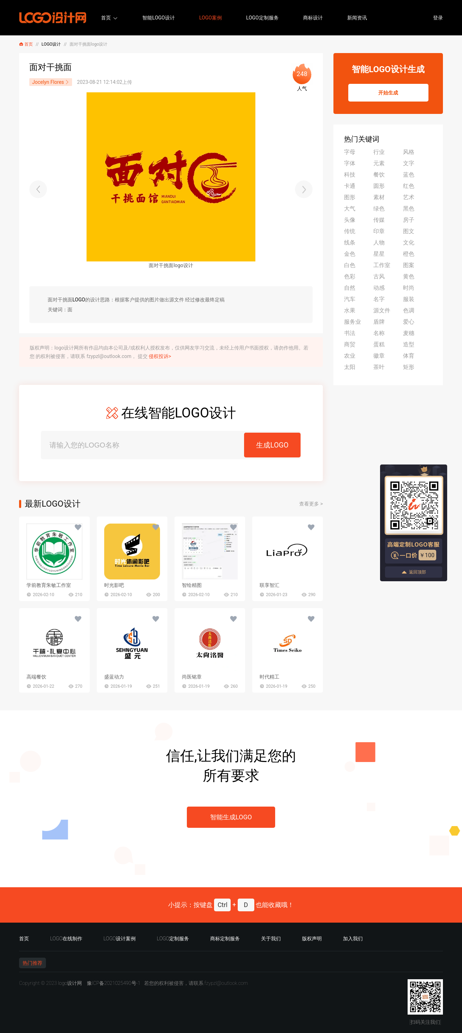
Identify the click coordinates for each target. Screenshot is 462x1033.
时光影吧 (114, 585)
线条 (349, 242)
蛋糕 (379, 344)
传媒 (379, 220)
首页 (106, 18)
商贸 (349, 344)
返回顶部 (413, 572)
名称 (379, 333)
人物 (379, 242)
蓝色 (408, 174)
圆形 (379, 186)
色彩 (349, 276)
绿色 (379, 208)
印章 (379, 231)
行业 (379, 152)
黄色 (408, 276)
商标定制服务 (225, 938)
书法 (349, 333)
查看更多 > (311, 504)
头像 (349, 220)
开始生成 (388, 93)
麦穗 (408, 333)
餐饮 (379, 174)
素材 (379, 197)
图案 (408, 265)
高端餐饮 (36, 677)
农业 (349, 355)
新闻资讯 (357, 18)
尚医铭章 (192, 677)
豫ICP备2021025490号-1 (114, 983)
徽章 (379, 355)
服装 (408, 299)
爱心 (408, 321)
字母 (349, 152)
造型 (408, 344)
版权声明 (312, 938)
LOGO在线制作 (66, 938)
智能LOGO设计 (158, 18)
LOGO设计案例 (119, 938)
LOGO (78, 299)
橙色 (408, 253)
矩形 (408, 367)
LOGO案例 (210, 18)
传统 (349, 231)
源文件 (381, 310)
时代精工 (269, 677)
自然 (349, 287)
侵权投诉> (160, 356)
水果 (349, 310)
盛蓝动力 (114, 677)
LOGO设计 (51, 44)
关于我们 (271, 938)
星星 (379, 253)
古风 (379, 276)
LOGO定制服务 (262, 18)
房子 (408, 220)
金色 (349, 253)
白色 (349, 265)
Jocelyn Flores (50, 82)
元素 (379, 163)
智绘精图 (192, 585)
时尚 (408, 287)
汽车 (349, 299)
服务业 (352, 321)
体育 (408, 355)
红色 (408, 186)
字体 (349, 163)
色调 (408, 310)
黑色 (408, 208)
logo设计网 (70, 983)
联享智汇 (269, 585)
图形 (349, 197)
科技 (349, 174)
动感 (379, 287)
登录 (438, 18)
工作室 (381, 265)
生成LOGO (272, 445)
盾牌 (379, 321)
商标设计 (313, 18)
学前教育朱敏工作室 (48, 585)
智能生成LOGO (231, 817)
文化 (408, 242)
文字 (408, 163)
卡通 (349, 186)
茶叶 (379, 367)
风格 (408, 152)
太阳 (349, 367)
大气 (349, 208)
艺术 (408, 197)
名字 (379, 299)
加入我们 (353, 938)
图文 (408, 231)
